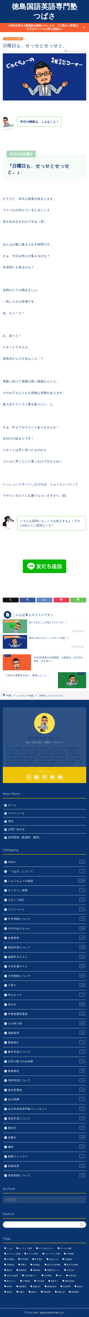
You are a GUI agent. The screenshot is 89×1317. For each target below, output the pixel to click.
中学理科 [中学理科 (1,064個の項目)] (24, 1259)
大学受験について (46, 976)
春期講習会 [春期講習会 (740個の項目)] (51, 1286)
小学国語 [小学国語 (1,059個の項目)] (26, 1281)
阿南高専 (46, 1166)
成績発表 (46, 1033)
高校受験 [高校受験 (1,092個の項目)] (75, 1292)
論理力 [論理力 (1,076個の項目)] (34, 1292)
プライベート (46, 909)
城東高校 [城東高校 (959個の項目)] (36, 1270)
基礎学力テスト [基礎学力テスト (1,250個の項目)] (53, 1270)
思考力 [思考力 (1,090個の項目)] (9, 1286)
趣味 (46, 1147)
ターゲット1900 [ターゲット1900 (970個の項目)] (13, 1254)
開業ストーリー (46, 1156)
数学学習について (46, 1051)
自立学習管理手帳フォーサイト (46, 1109)
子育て (46, 985)
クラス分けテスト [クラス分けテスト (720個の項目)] (46, 1248)
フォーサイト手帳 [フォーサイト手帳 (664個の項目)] (52, 1254)
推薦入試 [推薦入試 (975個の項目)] (36, 1286)
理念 (11, 821)
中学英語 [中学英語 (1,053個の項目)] (38, 1259)
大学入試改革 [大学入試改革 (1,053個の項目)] (12, 1276)
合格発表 (46, 937)
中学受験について (46, 919)
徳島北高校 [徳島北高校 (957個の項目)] (69, 1281)
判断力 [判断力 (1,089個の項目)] (23, 1265)
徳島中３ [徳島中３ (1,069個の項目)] (54, 1281)
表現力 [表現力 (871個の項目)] (9, 1292)
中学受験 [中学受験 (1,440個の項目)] (70, 1254)
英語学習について (46, 1118)
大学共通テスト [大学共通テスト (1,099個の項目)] (31, 1276)
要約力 (46, 1128)
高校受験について (46, 1175)
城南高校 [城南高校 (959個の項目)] (22, 1270)
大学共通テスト (46, 966)
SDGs (46, 862)
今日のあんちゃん (46, 928)
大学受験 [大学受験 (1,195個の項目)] (48, 1276)
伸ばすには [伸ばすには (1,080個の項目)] (53, 1259)
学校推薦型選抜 (46, 1014)
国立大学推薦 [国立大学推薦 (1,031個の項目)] (72, 1265)
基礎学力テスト (46, 957)
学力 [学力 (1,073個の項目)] (60, 1276)
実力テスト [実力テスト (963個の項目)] (11, 1281)
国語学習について (46, 947)
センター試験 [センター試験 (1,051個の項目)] (65, 1248)
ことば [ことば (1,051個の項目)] (9, 1248)
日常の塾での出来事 (46, 1061)
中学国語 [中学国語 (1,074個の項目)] (10, 1259)
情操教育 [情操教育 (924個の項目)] (22, 1286)
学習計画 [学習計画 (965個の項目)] (72, 1276)
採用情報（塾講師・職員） (25, 837)
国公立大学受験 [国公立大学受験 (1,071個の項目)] (53, 1265)
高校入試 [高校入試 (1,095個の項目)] (61, 1292)
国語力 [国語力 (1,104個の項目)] (9, 1270)
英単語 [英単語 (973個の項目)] (80, 1286)
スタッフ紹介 (46, 900)
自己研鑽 (46, 1099)
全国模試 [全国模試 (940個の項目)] (68, 1259)
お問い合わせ (16, 829)
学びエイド (46, 995)
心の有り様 (46, 1023)
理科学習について (46, 1080)
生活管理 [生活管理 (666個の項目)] (66, 1286)
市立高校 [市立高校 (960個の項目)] (40, 1281)
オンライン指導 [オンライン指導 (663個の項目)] (25, 1248)
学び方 (46, 1004)
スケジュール (16, 813)
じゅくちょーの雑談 (13, 39)
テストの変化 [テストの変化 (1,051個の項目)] (32, 1254)
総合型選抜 (46, 1090)
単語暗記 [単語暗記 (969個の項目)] (36, 1265)
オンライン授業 (46, 890)
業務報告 (46, 1071)
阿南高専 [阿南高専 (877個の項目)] (47, 1292)
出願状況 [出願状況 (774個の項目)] (10, 1265)
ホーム (12, 805)
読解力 (46, 1137)
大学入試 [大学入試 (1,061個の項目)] (70, 1270)
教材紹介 (46, 1042)
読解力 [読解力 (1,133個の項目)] (21, 1292)
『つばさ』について (46, 871)
